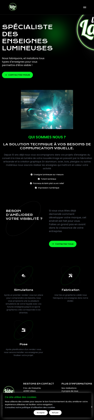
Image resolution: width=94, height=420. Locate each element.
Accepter (41, 412)
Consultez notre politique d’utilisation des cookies (30, 407)
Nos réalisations (68, 388)
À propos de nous (69, 391)
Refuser (55, 412)
